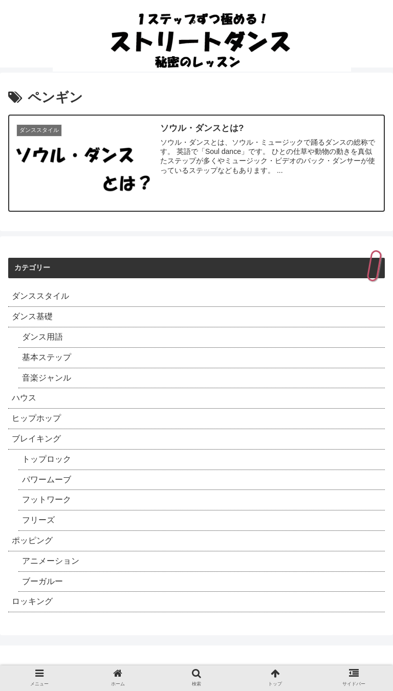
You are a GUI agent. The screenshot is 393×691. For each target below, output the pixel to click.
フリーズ (38, 520)
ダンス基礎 (32, 316)
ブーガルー (42, 581)
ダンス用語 (42, 336)
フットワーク (46, 499)
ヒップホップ (36, 418)
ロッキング (32, 601)
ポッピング (32, 540)
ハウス (24, 397)
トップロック (46, 459)
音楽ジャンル (46, 377)
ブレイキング (36, 438)
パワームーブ (46, 479)
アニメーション (50, 560)
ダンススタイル (40, 296)
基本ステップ (46, 357)
